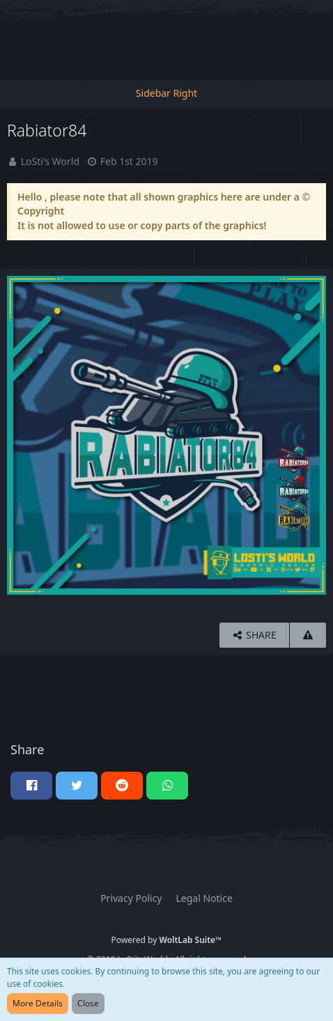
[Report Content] (308, 635)
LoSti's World (50, 161)
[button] (31, 786)
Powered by (166, 940)
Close (88, 1003)
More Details (38, 1003)
